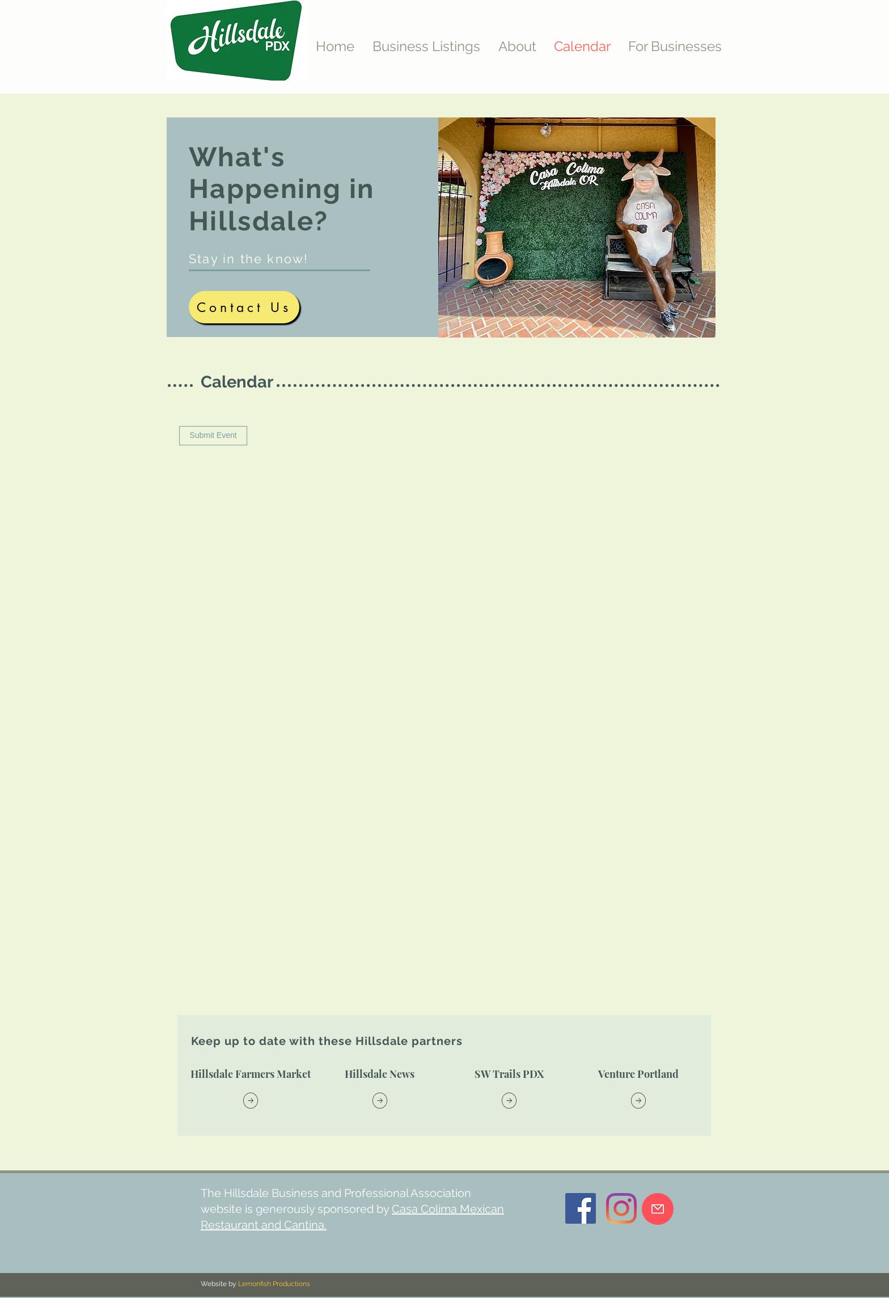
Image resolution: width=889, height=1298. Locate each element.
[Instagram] (621, 1208)
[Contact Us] (244, 307)
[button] (675, 46)
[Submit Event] (213, 435)
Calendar (237, 381)
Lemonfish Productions (274, 1284)
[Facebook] (580, 1208)
